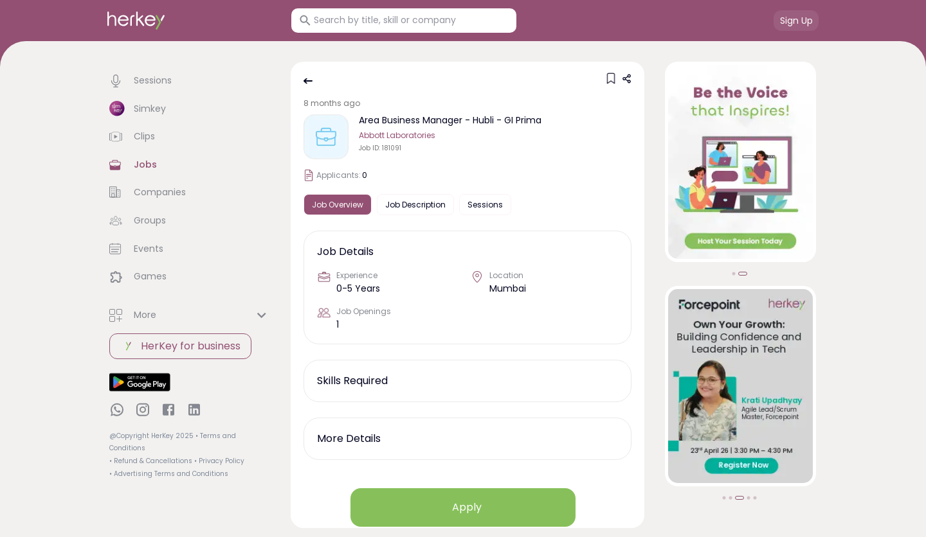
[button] (189, 81)
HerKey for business (180, 346)
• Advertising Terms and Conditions (168, 474)
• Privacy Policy (219, 461)
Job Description (415, 204)
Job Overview (337, 204)
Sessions (485, 204)
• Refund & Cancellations (150, 461)
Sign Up (796, 20)
